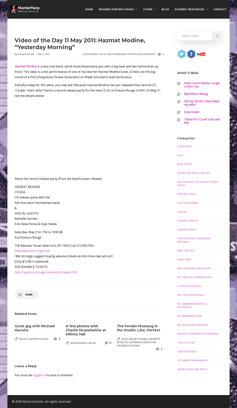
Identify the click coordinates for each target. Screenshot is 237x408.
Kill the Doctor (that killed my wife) (201, 103)
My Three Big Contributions (194, 277)
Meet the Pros (186, 250)
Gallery (182, 211)
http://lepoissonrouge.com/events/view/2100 (46, 272)
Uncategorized (186, 351)
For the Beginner (187, 203)
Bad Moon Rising (196, 94)
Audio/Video (91, 54)
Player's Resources (189, 286)
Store (147, 9)
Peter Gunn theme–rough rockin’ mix (202, 84)
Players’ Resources (189, 9)
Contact (220, 9)
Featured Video (186, 194)
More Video (184, 259)
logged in (39, 375)
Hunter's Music (38, 338)
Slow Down (191, 112)
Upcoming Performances (193, 360)
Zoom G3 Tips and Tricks (192, 369)
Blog (165, 9)
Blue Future (138, 338)
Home (89, 9)
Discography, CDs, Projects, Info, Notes (197, 183)
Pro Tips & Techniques (191, 295)
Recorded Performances (192, 325)
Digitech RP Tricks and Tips (193, 173)
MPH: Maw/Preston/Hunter (194, 268)
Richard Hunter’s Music (116, 9)
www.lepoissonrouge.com (32, 251)
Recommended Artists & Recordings (131, 54)
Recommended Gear (189, 316)
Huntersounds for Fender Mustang (193, 240)
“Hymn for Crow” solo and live (202, 121)
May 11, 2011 (43, 54)
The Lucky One (186, 342)
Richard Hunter (26, 54)
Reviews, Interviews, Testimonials (198, 333)
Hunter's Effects (187, 220)
